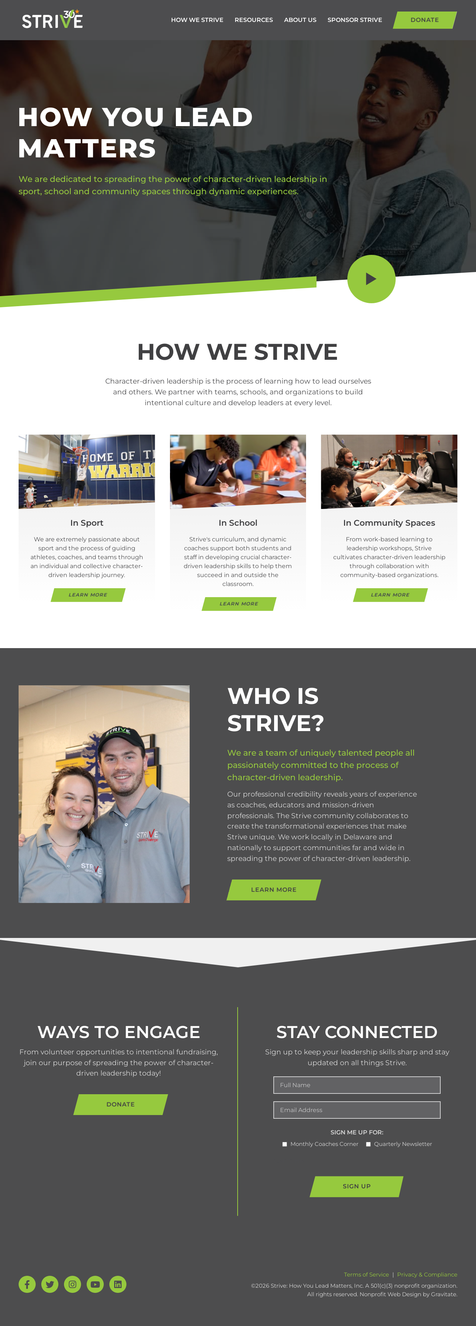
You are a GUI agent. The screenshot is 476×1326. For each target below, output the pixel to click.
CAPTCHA (288, 1161)
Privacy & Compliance (427, 1274)
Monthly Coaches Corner (324, 1143)
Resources (254, 19)
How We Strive (197, 19)
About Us (300, 19)
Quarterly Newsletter (403, 1143)
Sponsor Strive (355, 19)
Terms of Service (366, 1274)
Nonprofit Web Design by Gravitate (408, 1294)
